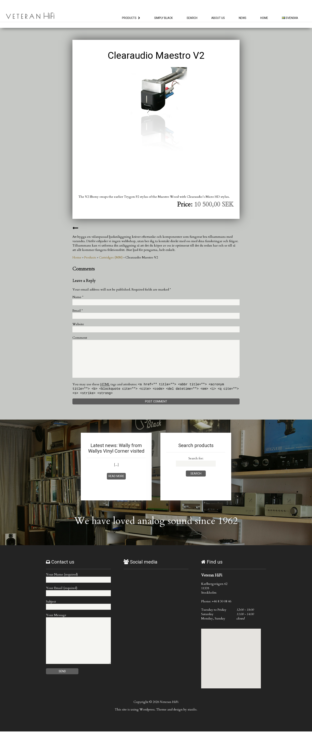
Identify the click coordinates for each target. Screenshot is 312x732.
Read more (116, 477)
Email (77, 310)
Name (77, 297)
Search (192, 18)
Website (78, 324)
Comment (79, 338)
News (242, 18)
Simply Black (163, 18)
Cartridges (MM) (111, 257)
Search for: (195, 459)
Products (129, 18)
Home (264, 18)
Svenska (290, 18)
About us (218, 18)
